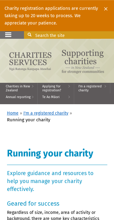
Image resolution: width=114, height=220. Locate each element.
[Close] (105, 9)
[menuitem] (19, 88)
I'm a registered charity (45, 113)
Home (13, 113)
